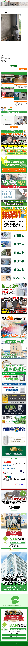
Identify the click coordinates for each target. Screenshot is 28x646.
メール (2, 53)
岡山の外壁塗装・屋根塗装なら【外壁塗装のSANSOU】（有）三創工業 (11, 643)
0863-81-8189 (15, 547)
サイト (2, 54)
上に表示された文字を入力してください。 (7, 58)
